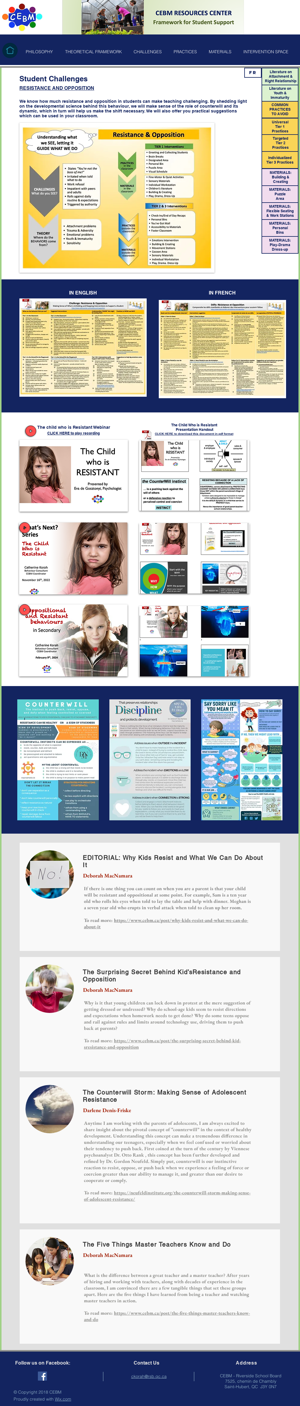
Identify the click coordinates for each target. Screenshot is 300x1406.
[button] (39, 51)
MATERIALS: (280, 206)
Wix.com (63, 1399)
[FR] (253, 73)
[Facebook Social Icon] (42, 1376)
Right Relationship (280, 81)
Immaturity (280, 97)
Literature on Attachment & (281, 74)
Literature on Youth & (280, 90)
